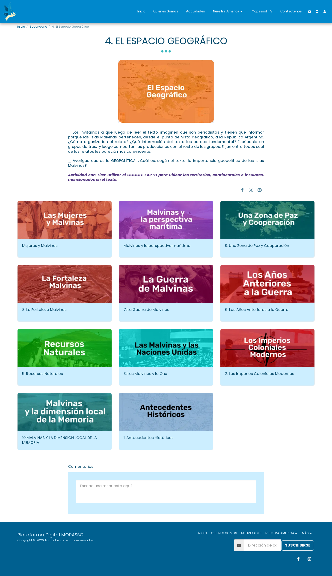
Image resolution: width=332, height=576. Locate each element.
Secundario (38, 26)
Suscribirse (297, 545)
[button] (228, 11)
